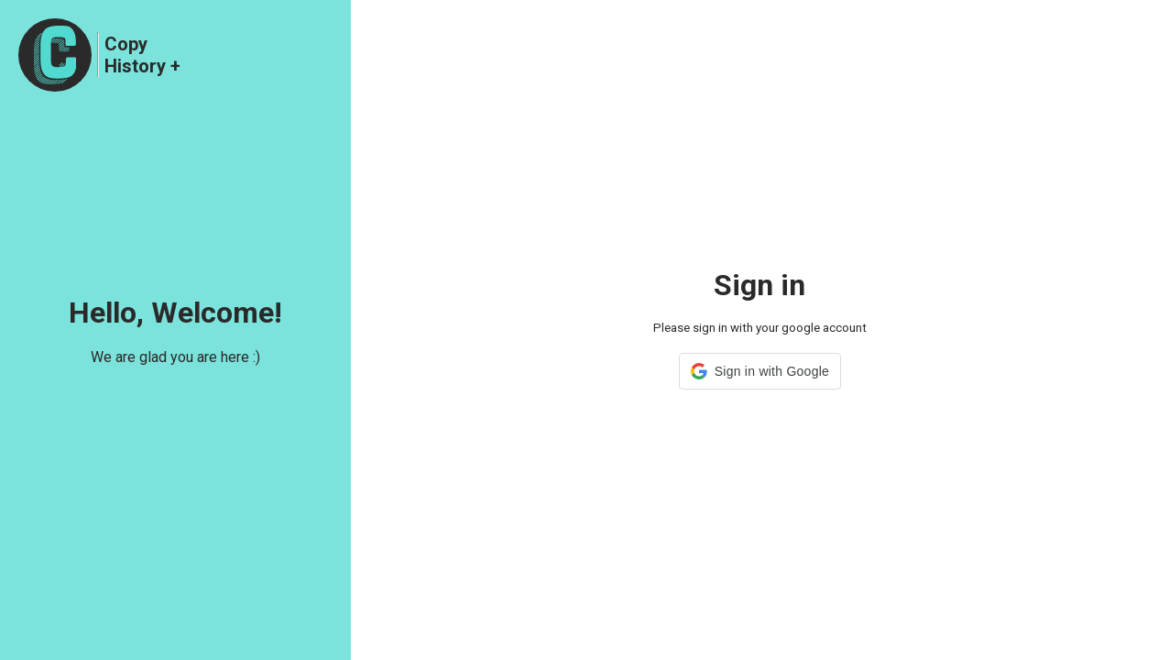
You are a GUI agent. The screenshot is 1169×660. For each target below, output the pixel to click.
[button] (760, 371)
